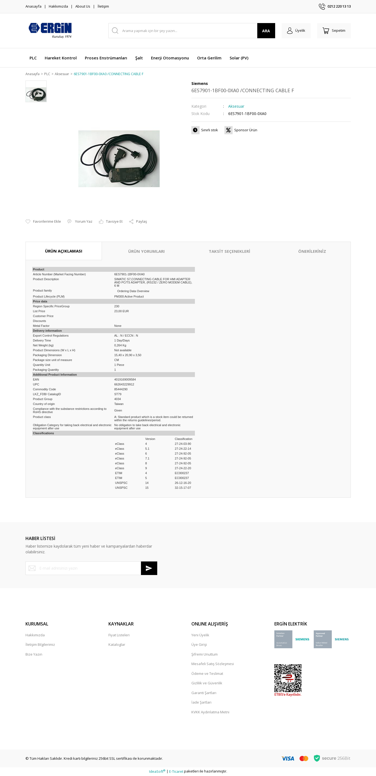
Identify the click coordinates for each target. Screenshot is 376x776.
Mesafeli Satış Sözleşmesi (212, 664)
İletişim (103, 6)
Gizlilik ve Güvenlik (206, 683)
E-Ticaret (176, 771)
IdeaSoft (157, 771)
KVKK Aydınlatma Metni (210, 712)
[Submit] (149, 568)
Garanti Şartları (203, 693)
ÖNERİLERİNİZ (312, 251)
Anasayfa (33, 6)
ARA (266, 30)
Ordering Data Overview (133, 291)
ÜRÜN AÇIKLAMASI (63, 251)
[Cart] (334, 30)
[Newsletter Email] (91, 568)
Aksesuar (236, 106)
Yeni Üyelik (200, 635)
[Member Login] (296, 30)
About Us (82, 6)
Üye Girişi (199, 645)
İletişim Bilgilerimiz (40, 645)
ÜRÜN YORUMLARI (146, 251)
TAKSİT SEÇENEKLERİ (229, 251)
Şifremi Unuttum (204, 654)
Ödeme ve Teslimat (207, 673)
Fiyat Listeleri (119, 635)
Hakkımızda (58, 6)
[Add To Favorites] (43, 222)
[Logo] (49, 31)
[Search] (191, 30)
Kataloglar (116, 645)
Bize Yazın (33, 654)
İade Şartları (201, 702)
